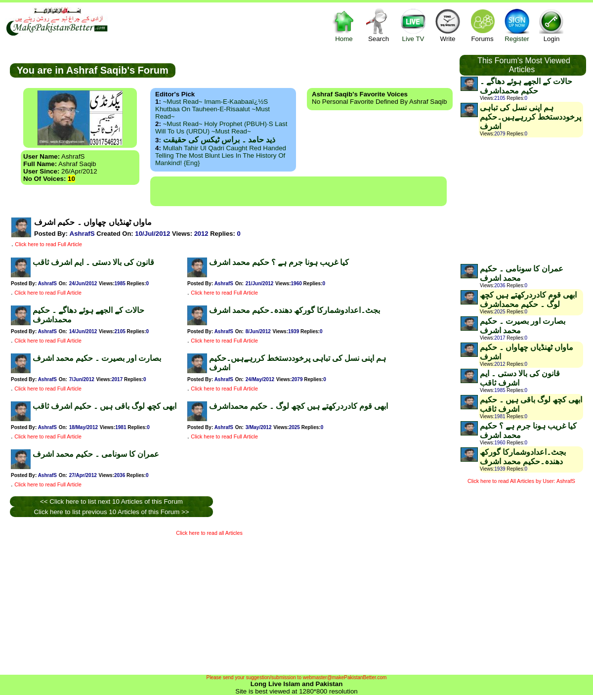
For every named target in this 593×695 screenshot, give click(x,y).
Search (378, 25)
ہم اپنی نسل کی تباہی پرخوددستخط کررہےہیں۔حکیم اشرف (530, 116)
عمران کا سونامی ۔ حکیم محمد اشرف (96, 454)
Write (447, 25)
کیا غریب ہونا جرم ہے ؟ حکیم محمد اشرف (279, 262)
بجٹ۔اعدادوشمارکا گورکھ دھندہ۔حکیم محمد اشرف (294, 310)
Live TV (413, 25)
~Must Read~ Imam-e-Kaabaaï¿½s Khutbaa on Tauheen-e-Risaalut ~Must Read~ (212, 109)
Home (344, 25)
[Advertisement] (298, 191)
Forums (482, 25)
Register (517, 25)
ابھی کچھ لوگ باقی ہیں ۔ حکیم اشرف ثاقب (104, 406)
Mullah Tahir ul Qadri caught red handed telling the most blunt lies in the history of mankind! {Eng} (220, 155)
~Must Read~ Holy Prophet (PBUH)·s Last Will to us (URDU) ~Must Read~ (221, 127)
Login (551, 25)
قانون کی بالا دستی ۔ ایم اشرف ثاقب (93, 262)
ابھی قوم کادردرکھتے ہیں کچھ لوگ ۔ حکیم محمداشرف (298, 406)
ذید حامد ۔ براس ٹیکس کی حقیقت (219, 139)
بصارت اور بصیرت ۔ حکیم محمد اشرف (97, 358)
